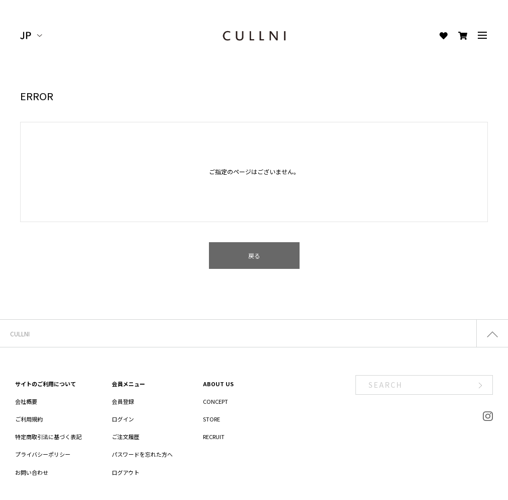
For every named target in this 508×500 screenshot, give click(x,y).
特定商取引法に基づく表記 (48, 437)
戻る (254, 255)
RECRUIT (214, 437)
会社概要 (26, 401)
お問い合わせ (31, 472)
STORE (211, 419)
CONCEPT (215, 401)
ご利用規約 (29, 419)
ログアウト (125, 472)
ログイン (123, 419)
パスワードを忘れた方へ (142, 454)
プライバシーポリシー (42, 454)
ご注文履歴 (125, 437)
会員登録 (123, 401)
